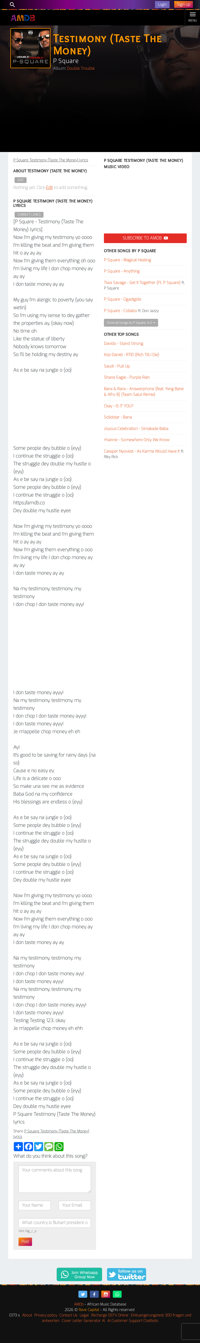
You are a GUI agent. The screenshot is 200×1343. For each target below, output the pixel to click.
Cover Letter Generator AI (83, 1320)
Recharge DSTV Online (109, 1315)
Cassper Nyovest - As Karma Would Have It (142, 451)
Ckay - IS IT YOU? (118, 406)
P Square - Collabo (120, 310)
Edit (20, 180)
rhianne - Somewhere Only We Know (137, 439)
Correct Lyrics (29, 215)
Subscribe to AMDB (145, 238)
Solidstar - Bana (118, 417)
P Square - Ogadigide (122, 299)
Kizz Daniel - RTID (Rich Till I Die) (131, 354)
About (27, 1315)
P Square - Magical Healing (127, 260)
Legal (84, 1315)
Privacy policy (45, 1315)
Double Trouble (81, 68)
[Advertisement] (100, 113)
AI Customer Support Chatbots (132, 1320)
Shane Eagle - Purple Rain (127, 377)
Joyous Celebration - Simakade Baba (136, 428)
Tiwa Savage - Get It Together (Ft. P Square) (142, 282)
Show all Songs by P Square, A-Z (131, 323)
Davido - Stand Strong (123, 343)
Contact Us (68, 1315)
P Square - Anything (122, 271)
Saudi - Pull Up (117, 366)
